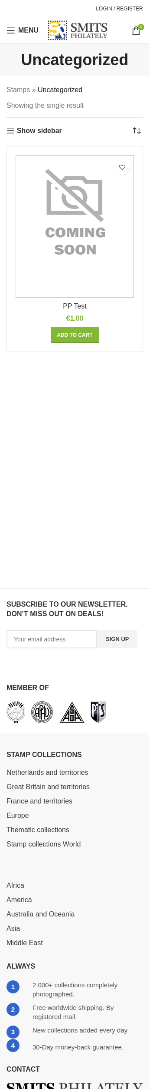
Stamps (18, 89)
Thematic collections (37, 829)
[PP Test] (75, 226)
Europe (17, 815)
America (19, 899)
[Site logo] (77, 29)
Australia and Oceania (40, 914)
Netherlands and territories (47, 772)
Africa (15, 885)
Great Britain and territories (48, 786)
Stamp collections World (43, 844)
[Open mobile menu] (22, 30)
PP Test (75, 306)
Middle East (24, 942)
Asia (13, 928)
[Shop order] (136, 130)
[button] (74, 335)
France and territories (39, 801)
